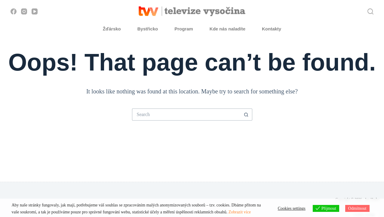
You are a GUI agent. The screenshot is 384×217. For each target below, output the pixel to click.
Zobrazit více (240, 212)
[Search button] (246, 114)
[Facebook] (14, 11)
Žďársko (112, 28)
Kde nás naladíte (227, 28)
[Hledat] (370, 11)
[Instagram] (24, 11)
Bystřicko (147, 28)
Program (183, 28)
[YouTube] (35, 11)
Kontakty (271, 28)
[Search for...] (186, 114)
